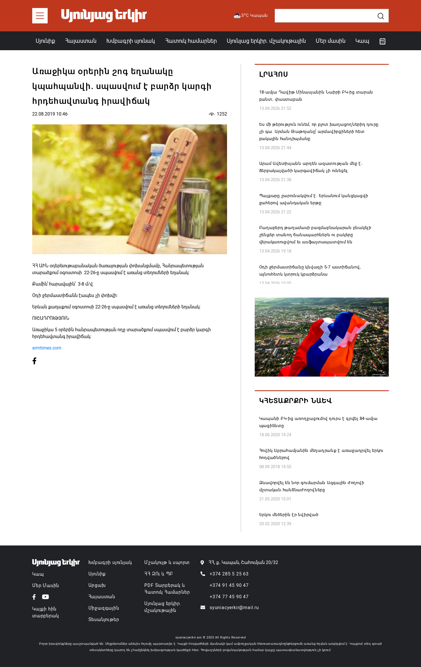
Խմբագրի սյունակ (130, 40)
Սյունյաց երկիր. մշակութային (266, 40)
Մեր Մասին (45, 585)
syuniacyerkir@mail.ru (234, 607)
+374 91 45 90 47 (229, 585)
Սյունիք (45, 40)
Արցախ (97, 585)
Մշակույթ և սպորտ (167, 562)
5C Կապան (250, 15)
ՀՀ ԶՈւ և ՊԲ (158, 574)
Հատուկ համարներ (191, 40)
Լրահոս (273, 74)
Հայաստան (80, 40)
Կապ (362, 40)
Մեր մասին (330, 40)
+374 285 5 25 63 (229, 574)
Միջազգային (103, 608)
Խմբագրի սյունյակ (110, 562)
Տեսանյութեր (103, 619)
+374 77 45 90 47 (229, 596)
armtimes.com (46, 348)
